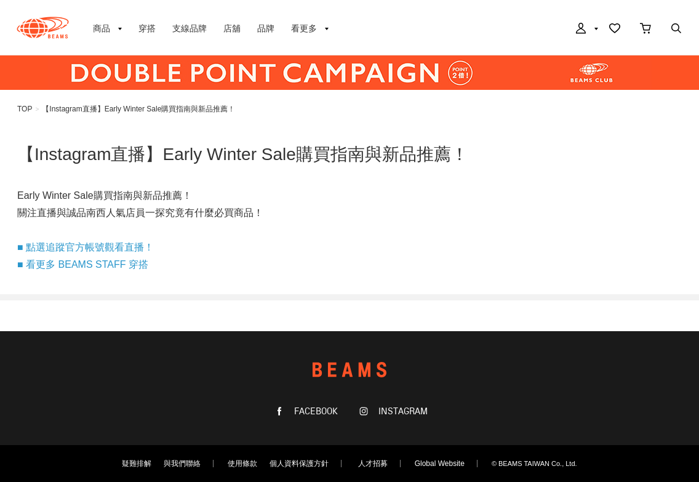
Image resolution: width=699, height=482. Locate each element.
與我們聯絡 (182, 463)
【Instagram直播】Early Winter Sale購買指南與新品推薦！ (138, 109)
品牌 (265, 28)
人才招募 (373, 463)
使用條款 (242, 463)
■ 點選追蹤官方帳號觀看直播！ (85, 247)
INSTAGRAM (402, 411)
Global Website (440, 463)
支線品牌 (189, 28)
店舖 (232, 28)
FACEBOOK (315, 411)
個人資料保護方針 (299, 463)
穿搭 (147, 28)
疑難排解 (136, 463)
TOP (24, 109)
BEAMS (43, 28)
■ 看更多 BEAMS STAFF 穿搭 (82, 264)
